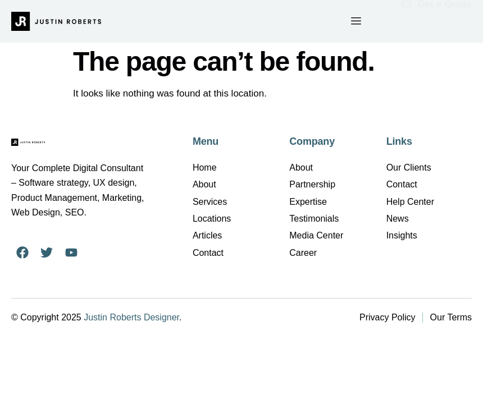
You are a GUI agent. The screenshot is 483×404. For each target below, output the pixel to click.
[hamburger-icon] (355, 21)
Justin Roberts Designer (131, 317)
